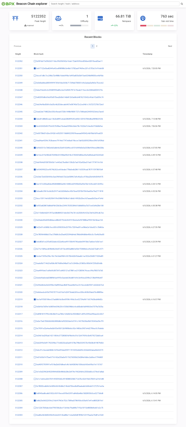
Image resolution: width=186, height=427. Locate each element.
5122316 (18, 321)
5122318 (18, 307)
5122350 (18, 76)
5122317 (18, 314)
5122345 (18, 112)
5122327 (18, 242)
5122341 (18, 141)
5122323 (18, 271)
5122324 (18, 263)
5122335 (18, 184)
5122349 (18, 83)
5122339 (18, 155)
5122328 (18, 234)
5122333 (18, 198)
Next (170, 46)
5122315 (18, 328)
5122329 (18, 227)
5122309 (18, 372)
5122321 (18, 285)
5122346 (18, 104)
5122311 (18, 357)
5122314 (18, 336)
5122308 (18, 379)
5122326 (18, 249)
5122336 (18, 177)
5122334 (18, 191)
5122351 (18, 68)
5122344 (18, 119)
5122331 (18, 213)
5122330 (18, 220)
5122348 (18, 90)
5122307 (18, 386)
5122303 (18, 415)
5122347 (18, 97)
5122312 (18, 350)
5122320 (18, 292)
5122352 (18, 61)
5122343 (18, 126)
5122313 (18, 343)
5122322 (18, 278)
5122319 (18, 299)
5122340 (18, 148)
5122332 (18, 206)
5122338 (18, 162)
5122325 (18, 256)
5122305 (18, 401)
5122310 (18, 364)
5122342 (18, 133)
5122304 (18, 408)
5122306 (18, 393)
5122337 (18, 170)
